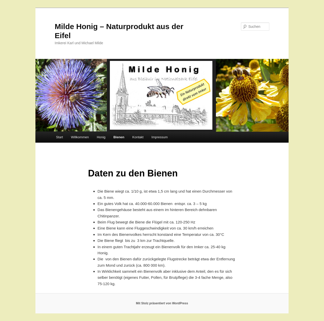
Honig (101, 137)
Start (59, 137)
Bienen (118, 137)
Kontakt (138, 137)
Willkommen (80, 137)
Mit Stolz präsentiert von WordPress (162, 303)
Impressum (159, 137)
